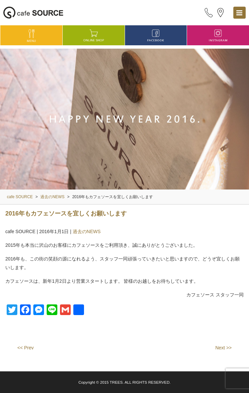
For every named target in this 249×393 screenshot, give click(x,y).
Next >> (223, 347)
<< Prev (25, 347)
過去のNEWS (87, 231)
